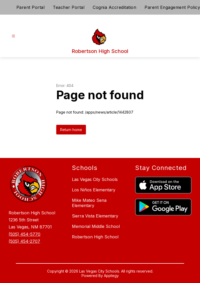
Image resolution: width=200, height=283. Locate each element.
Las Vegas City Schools (95, 179)
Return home (71, 129)
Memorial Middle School (96, 226)
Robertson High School (95, 236)
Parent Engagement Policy (172, 7)
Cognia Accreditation (114, 7)
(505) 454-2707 (24, 241)
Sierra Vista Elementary (95, 216)
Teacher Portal (68, 7)
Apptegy (111, 275)
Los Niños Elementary (93, 189)
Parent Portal (30, 7)
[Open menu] (13, 36)
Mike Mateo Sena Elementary (89, 203)
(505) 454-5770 (24, 234)
